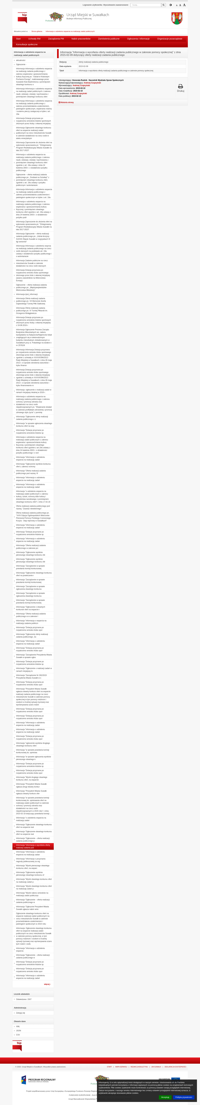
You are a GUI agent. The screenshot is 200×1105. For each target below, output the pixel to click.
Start (18, 38)
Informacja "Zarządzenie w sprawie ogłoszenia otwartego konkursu (28, 587)
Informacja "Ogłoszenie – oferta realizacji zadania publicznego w (31, 901)
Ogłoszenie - (19, 64)
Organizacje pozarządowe (169, 38)
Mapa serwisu (121, 1067)
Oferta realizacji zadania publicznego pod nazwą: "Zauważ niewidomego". (31, 507)
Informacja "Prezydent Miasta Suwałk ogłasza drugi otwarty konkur (29, 785)
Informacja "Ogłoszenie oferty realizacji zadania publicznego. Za (30, 635)
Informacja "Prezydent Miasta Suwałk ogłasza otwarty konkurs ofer (29, 792)
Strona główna (36, 31)
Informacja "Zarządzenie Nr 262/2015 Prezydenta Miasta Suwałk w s (29, 676)
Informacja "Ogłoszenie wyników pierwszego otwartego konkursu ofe (28, 553)
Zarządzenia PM (56, 38)
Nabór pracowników (81, 38)
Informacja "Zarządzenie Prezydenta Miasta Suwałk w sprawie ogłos (32, 656)
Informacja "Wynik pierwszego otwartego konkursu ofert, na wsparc (30, 867)
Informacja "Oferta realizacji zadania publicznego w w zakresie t (29, 615)
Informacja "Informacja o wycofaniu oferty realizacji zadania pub (31, 846)
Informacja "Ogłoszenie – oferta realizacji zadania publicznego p (31, 839)
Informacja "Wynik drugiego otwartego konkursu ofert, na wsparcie (29, 778)
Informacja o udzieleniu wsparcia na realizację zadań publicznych (70, 31)
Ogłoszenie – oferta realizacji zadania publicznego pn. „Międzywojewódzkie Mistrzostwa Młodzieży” (29, 287)
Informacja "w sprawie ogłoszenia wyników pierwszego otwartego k (31, 758)
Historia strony (66, 102)
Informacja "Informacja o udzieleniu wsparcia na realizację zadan (28, 458)
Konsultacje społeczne (27, 44)
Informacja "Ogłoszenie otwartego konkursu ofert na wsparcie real (32, 826)
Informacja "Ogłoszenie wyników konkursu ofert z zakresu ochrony (31, 465)
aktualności (18, 60)
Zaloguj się (18, 1013)
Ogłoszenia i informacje (138, 38)
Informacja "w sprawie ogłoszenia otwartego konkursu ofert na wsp (32, 424)
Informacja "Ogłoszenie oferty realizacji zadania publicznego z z (30, 418)
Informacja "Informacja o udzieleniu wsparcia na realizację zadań (28, 479)
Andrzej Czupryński (92, 83)
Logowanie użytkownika (92, 5)
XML (16, 1026)
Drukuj (180, 88)
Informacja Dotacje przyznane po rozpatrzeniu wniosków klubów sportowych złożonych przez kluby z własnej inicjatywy (31, 121)
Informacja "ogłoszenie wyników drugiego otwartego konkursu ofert (31, 744)
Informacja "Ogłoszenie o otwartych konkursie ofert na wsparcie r (28, 608)
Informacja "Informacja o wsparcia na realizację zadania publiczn (29, 622)
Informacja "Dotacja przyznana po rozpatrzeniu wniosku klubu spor (28, 628)
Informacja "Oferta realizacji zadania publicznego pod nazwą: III (29, 472)
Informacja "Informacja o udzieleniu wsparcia (28, 949)
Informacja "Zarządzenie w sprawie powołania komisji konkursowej (28, 567)
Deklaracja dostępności (175, 1067)
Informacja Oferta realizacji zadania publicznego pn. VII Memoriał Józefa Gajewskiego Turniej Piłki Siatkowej (29, 301)
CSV (16, 1035)
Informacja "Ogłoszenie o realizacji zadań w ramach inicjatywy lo (32, 669)
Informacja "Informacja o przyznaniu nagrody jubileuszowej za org (29, 860)
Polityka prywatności (183, 1097)
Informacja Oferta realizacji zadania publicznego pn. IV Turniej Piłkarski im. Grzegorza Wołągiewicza (30, 310)
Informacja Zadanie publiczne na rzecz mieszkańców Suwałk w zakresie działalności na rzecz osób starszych (30, 263)
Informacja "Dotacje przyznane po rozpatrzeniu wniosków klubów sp (28, 431)
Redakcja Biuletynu (139, 1067)
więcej (47, 984)
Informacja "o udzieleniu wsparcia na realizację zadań (29, 819)
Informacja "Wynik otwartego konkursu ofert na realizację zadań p (32, 880)
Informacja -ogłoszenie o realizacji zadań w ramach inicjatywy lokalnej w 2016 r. (31, 391)
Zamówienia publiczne (109, 38)
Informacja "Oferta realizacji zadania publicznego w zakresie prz (29, 546)
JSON (16, 1031)
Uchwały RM (34, 38)
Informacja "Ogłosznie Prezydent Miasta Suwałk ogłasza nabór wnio (30, 908)
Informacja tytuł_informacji (25, 294)
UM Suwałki (156, 1067)
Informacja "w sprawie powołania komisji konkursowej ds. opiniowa (30, 751)
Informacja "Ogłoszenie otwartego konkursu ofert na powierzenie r (32, 574)
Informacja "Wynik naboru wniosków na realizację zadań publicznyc (30, 894)
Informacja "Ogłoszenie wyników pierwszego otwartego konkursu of (28, 873)
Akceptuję (165, 1097)
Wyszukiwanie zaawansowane (115, 5)
